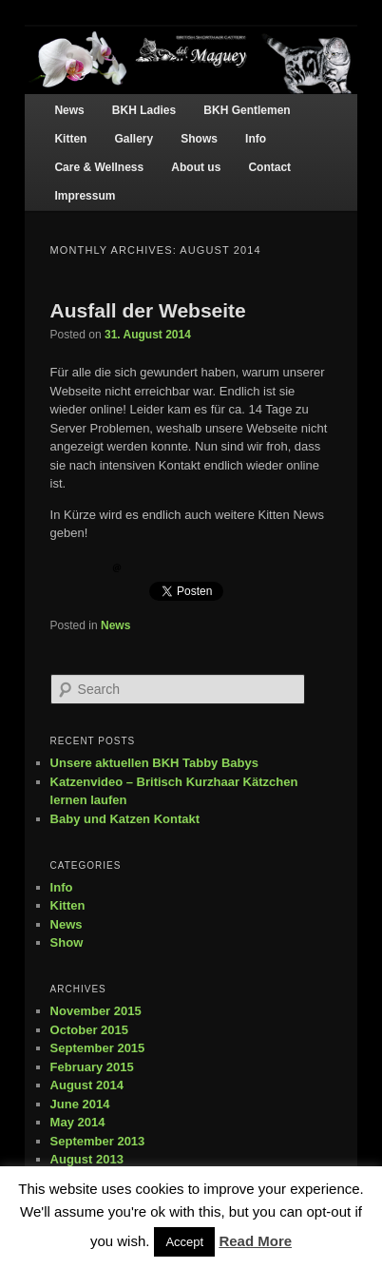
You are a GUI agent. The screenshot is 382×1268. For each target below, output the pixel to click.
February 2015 (92, 1067)
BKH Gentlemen (246, 110)
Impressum (84, 195)
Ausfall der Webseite (148, 310)
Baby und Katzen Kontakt (125, 819)
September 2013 (97, 1141)
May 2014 (77, 1122)
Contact (269, 167)
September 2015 (97, 1048)
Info (255, 138)
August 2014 (87, 1085)
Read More (255, 1241)
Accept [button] (184, 1242)
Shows (199, 138)
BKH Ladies (144, 110)
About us (195, 167)
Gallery (133, 138)
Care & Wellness (98, 167)
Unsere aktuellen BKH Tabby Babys (154, 763)
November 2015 (96, 1011)
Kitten (70, 138)
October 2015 (89, 1030)
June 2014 (80, 1104)
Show (67, 942)
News (69, 110)
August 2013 (87, 1159)
